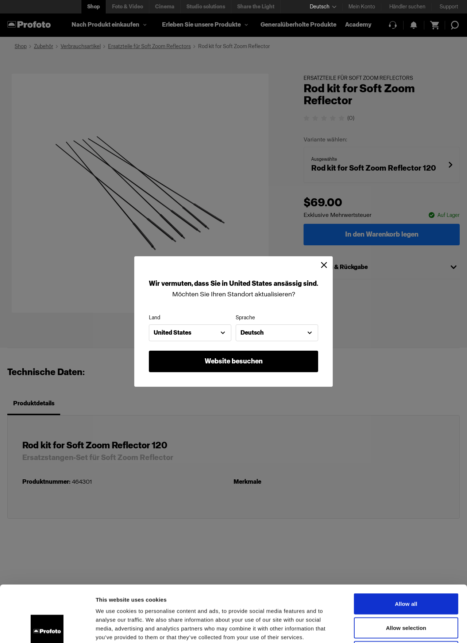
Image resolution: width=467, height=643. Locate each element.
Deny (406, 595)
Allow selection (406, 571)
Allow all (406, 547)
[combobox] (190, 332)
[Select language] (323, 7)
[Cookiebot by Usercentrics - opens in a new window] (47, 628)
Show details (383, 629)
